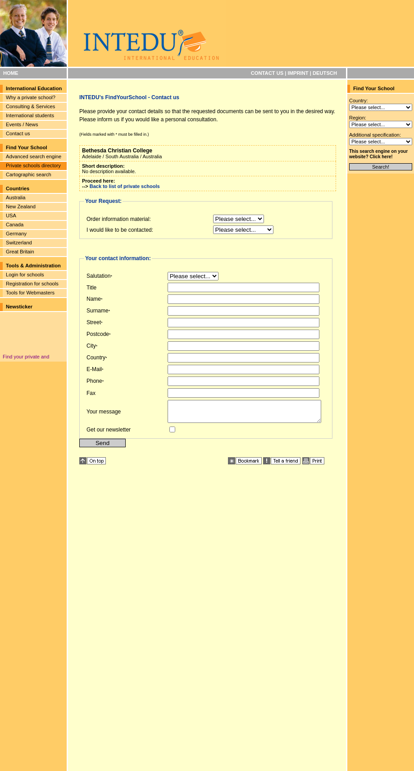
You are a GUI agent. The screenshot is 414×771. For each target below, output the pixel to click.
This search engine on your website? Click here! (378, 154)
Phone (94, 381)
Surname (97, 310)
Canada (14, 224)
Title (91, 288)
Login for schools (25, 274)
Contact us (18, 133)
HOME (10, 73)
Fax (91, 393)
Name (93, 299)
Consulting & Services (30, 106)
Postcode (97, 334)
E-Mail (94, 369)
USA (11, 215)
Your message (103, 413)
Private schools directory (33, 165)
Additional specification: (375, 135)
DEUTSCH (325, 73)
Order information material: (118, 219)
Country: (358, 100)
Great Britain (20, 251)
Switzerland (19, 242)
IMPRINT (298, 73)
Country (95, 357)
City (91, 346)
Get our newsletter (108, 434)
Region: (357, 117)
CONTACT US (267, 73)
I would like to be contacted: (119, 230)
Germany (16, 233)
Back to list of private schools (125, 186)
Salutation (98, 276)
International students (30, 115)
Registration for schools (32, 283)
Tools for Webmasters (30, 292)
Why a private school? (30, 97)
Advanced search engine (33, 156)
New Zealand (21, 206)
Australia (16, 197)
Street (93, 322)
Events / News (22, 124)
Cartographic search (28, 174)
